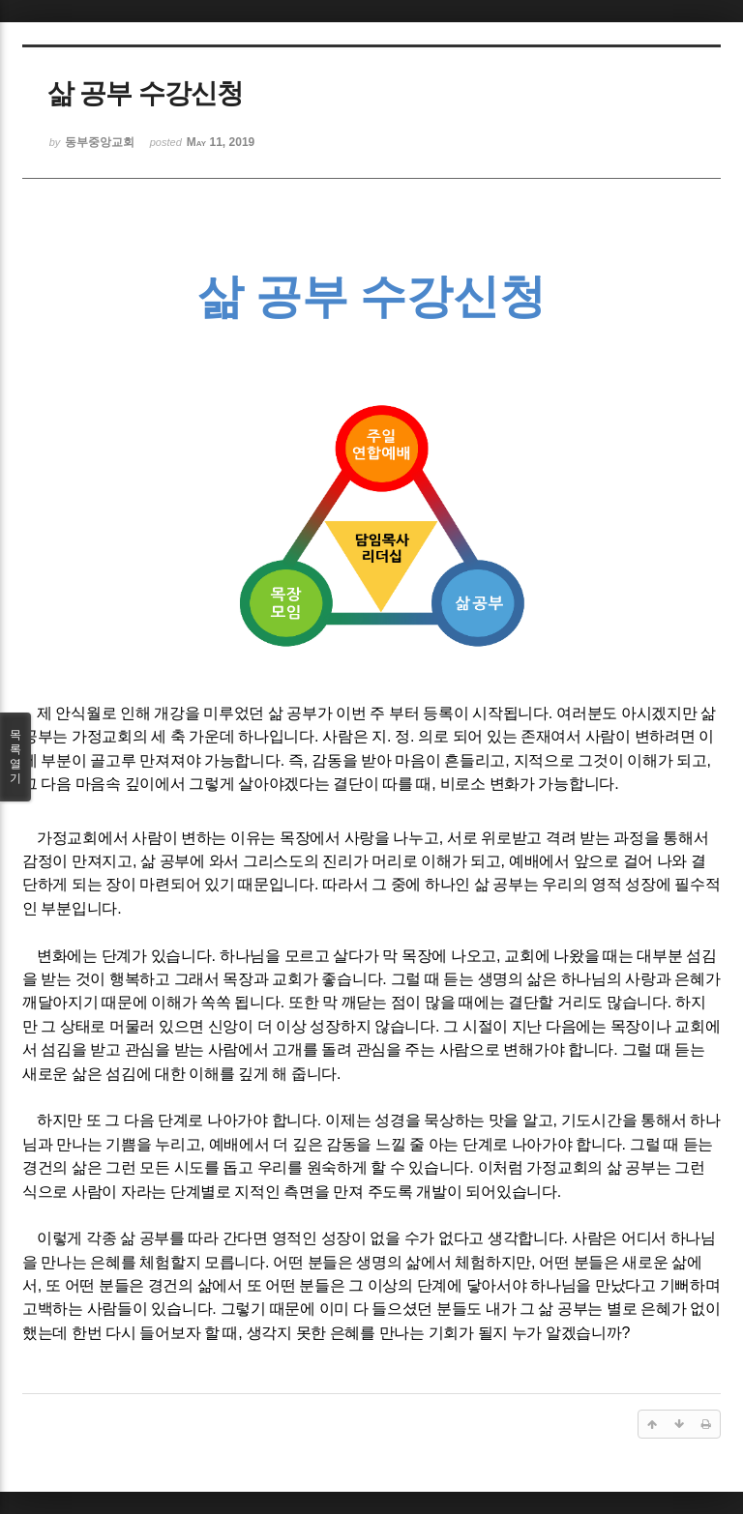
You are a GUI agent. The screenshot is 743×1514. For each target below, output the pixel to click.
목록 (15, 757)
